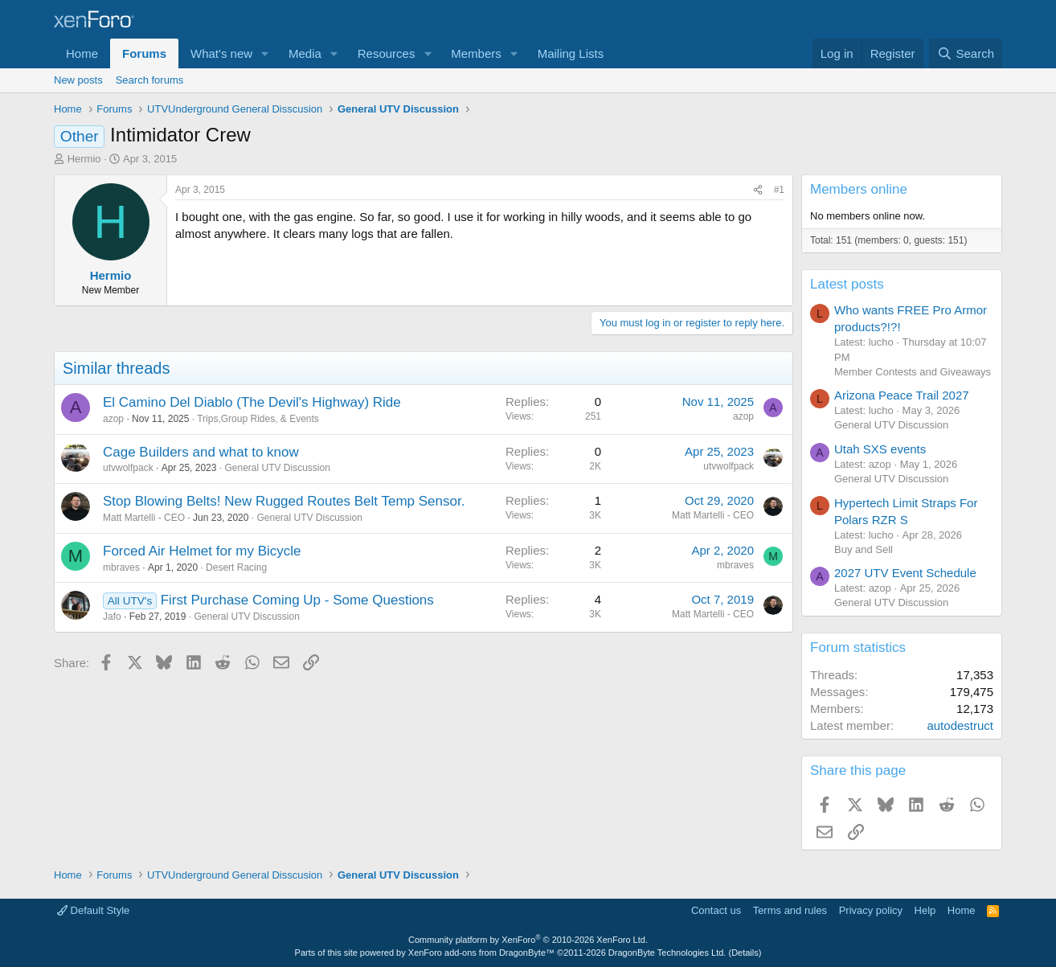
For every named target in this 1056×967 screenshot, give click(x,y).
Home (82, 53)
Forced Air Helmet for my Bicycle (202, 551)
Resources (386, 53)
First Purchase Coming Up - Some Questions (297, 600)
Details (745, 952)
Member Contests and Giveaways (912, 372)
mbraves (121, 567)
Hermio (84, 159)
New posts (78, 80)
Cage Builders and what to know (201, 452)
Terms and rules (790, 910)
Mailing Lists (571, 53)
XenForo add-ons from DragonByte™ (481, 952)
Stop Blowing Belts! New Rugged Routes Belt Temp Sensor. (284, 501)
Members (476, 53)
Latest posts (847, 284)
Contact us (716, 910)
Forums (144, 53)
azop (113, 418)
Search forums (150, 80)
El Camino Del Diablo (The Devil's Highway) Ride (252, 402)
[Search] (965, 53)
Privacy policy (871, 910)
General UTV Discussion (276, 467)
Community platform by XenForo (528, 939)
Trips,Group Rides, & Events (258, 418)
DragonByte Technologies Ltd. (667, 952)
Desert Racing (236, 567)
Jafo (112, 616)
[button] (265, 53)
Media (305, 53)
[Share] (757, 190)
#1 (779, 189)
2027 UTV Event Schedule (905, 573)
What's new (221, 53)
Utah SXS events (880, 449)
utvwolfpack (128, 467)
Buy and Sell (863, 549)
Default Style (93, 910)
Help (925, 910)
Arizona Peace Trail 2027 (901, 395)
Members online (858, 189)
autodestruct (960, 725)
